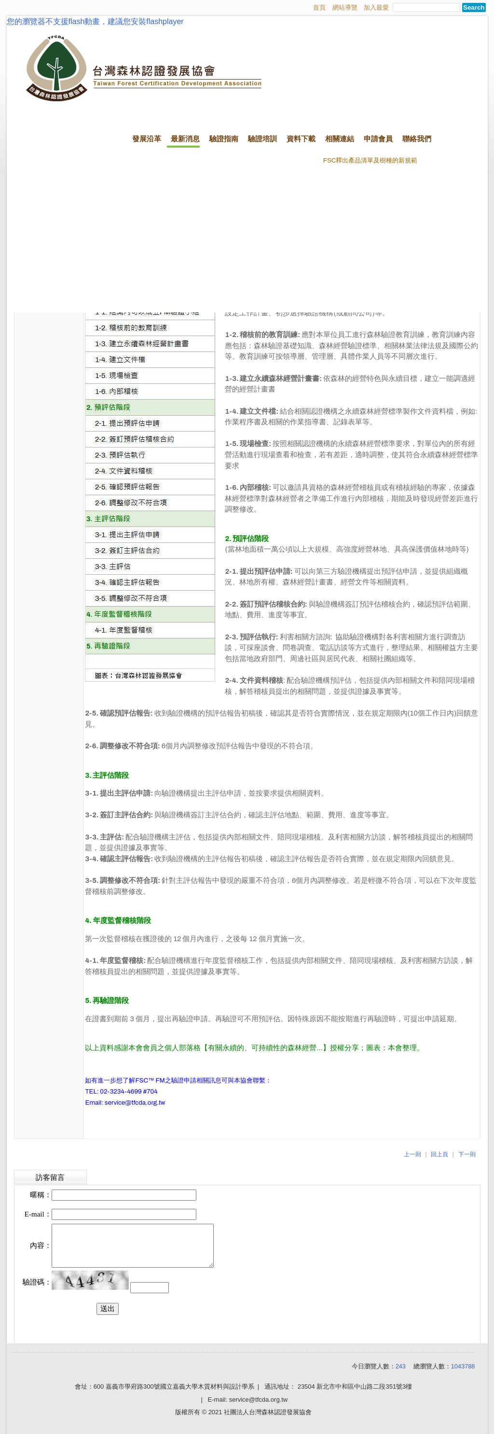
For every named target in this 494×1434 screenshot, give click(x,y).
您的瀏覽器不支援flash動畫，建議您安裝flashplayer (95, 21)
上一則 (412, 1154)
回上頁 (439, 1154)
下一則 (467, 1154)
